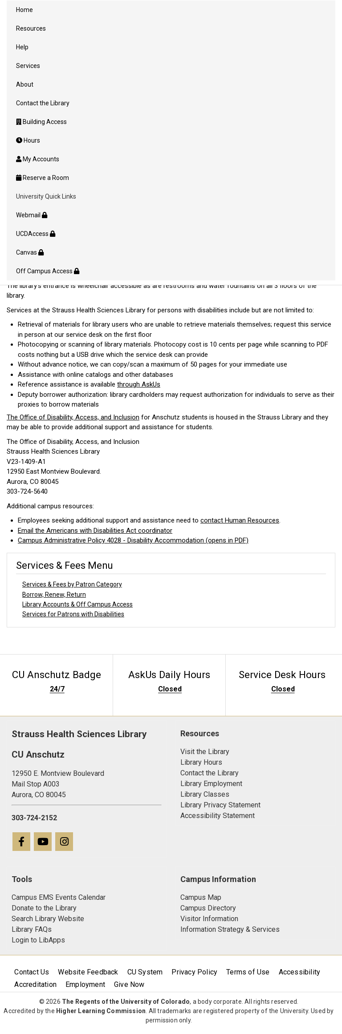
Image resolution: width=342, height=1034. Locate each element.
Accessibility (300, 972)
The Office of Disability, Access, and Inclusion (73, 417)
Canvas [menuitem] (30, 252)
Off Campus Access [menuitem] (47, 271)
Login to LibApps (38, 940)
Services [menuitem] (28, 65)
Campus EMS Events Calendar (59, 897)
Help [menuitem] (22, 47)
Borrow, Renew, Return (54, 594)
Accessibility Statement (217, 815)
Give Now (129, 984)
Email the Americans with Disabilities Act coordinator (95, 531)
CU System (145, 972)
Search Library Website (48, 918)
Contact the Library (209, 773)
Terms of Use (247, 972)
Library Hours (201, 762)
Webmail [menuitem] (31, 215)
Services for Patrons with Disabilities (73, 614)
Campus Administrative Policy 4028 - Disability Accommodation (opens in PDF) (133, 540)
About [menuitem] (24, 84)
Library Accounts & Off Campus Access (77, 604)
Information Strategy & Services (230, 929)
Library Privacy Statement (220, 805)
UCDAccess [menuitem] (35, 233)
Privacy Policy (194, 972)
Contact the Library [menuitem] (42, 103)
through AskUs (138, 384)
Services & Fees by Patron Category (72, 584)
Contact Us (31, 972)
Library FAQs (32, 929)
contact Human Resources (239, 520)
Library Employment (211, 783)
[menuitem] (171, 121)
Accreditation (35, 984)
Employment (85, 984)
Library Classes (204, 794)
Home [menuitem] (24, 9)
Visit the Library (204, 751)
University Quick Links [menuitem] (46, 196)
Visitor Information (209, 918)
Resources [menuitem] (31, 28)
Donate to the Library (44, 908)
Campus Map (200, 897)
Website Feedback (88, 972)
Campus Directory (208, 908)
